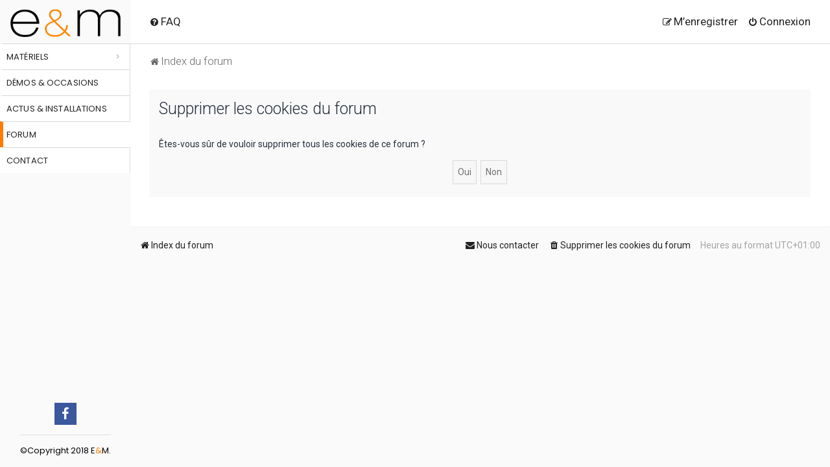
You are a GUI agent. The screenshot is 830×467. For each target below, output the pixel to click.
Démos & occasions (52, 83)
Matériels (27, 57)
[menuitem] (165, 21)
